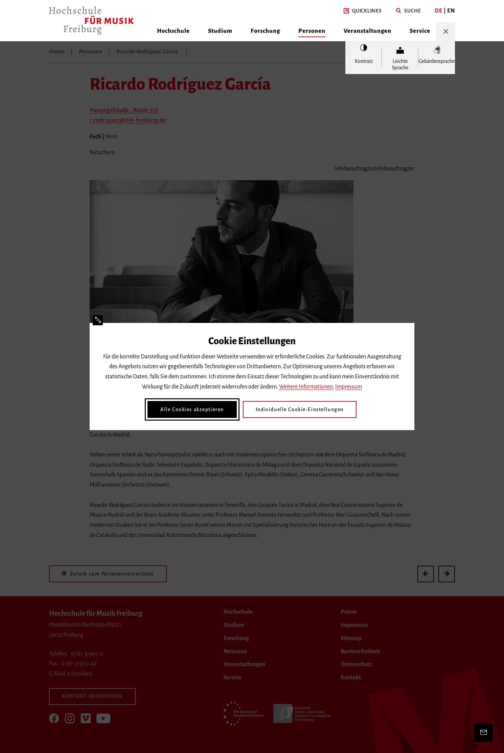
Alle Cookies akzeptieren (192, 409)
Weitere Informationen (306, 387)
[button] (363, 11)
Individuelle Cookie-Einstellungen (300, 409)
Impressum (348, 387)
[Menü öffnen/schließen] (445, 31)
